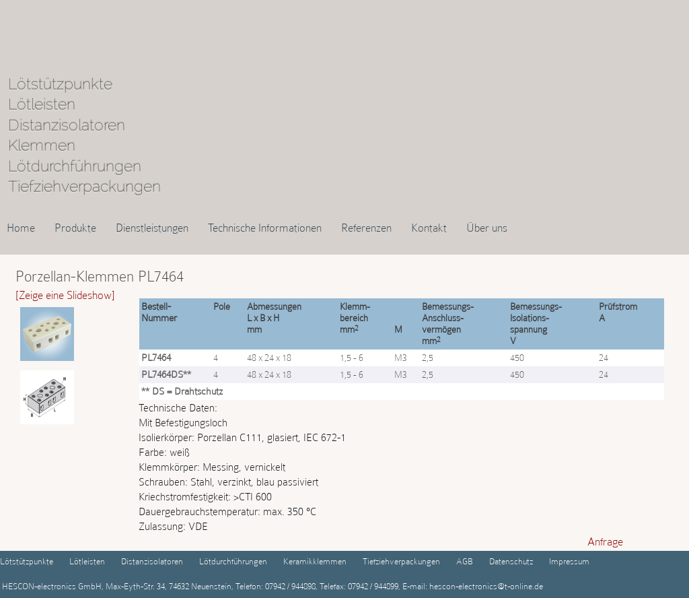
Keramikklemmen (315, 561)
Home (21, 227)
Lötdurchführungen (233, 561)
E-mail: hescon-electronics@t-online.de (471, 586)
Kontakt (429, 227)
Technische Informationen (265, 227)
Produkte (75, 227)
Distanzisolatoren (152, 561)
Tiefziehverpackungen (401, 561)
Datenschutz (511, 561)
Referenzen (366, 227)
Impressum (569, 561)
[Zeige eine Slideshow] (65, 295)
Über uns (486, 227)
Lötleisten (87, 561)
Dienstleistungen (152, 227)
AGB (464, 561)
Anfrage (605, 541)
